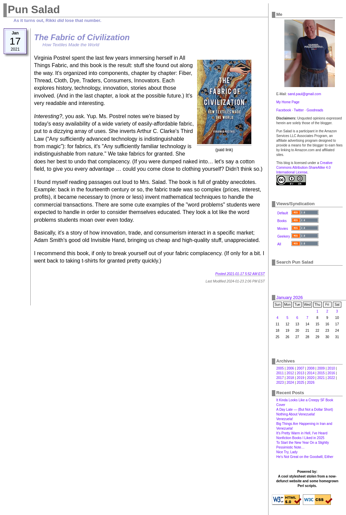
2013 (300, 373)
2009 (321, 368)
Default (282, 213)
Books (282, 221)
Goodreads (315, 110)
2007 (300, 368)
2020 (310, 378)
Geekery (283, 236)
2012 (290, 373)
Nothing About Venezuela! (295, 414)
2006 (290, 368)
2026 (310, 382)
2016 (331, 373)
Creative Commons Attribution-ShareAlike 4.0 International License (304, 167)
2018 (290, 378)
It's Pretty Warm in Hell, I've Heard (301, 433)
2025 (300, 382)
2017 (280, 378)
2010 (331, 368)
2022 (331, 378)
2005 (280, 368)
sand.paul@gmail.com (304, 94)
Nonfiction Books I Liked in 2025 (300, 438)
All (279, 244)
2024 (290, 382)
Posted (240, 274)
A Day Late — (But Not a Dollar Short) (304, 409)
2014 (310, 373)
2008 (310, 368)
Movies (282, 229)
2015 (321, 373)
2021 (321, 378)
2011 (280, 373)
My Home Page (288, 102)
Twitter (299, 110)
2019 (300, 378)
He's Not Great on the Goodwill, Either (304, 457)
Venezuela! (284, 419)
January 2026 (289, 297)
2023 (280, 382)
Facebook (283, 110)
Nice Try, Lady (286, 452)
